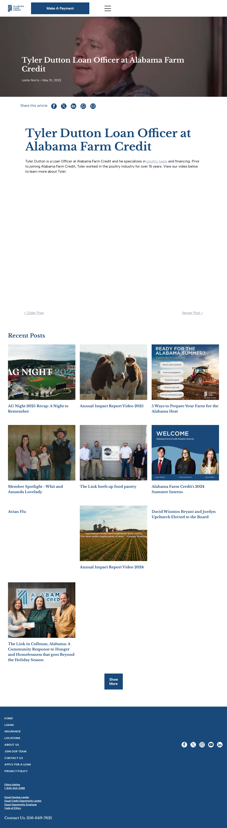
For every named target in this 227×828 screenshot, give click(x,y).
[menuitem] (57, 718)
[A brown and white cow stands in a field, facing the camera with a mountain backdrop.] (113, 372)
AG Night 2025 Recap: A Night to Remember (38, 408)
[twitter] (193, 745)
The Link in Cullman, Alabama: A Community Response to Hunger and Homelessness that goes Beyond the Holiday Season (41, 652)
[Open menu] (107, 8)
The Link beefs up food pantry (108, 486)
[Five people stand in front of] (113, 452)
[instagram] (202, 745)
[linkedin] (220, 745)
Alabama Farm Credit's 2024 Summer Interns (178, 489)
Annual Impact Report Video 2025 (112, 406)
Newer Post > (192, 313)
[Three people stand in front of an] (41, 610)
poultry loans (157, 161)
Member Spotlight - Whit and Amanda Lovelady (35, 489)
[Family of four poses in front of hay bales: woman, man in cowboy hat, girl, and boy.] (41, 452)
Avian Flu (17, 511)
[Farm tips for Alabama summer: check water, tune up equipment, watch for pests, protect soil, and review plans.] (185, 372)
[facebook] (184, 745)
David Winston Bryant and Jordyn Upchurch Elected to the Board (184, 514)
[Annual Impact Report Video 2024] (113, 533)
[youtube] (211, 745)
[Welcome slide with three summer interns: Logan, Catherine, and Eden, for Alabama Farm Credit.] (185, 452)
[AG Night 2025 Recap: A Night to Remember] (41, 372)
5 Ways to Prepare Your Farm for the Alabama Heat (185, 408)
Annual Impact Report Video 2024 (112, 567)
